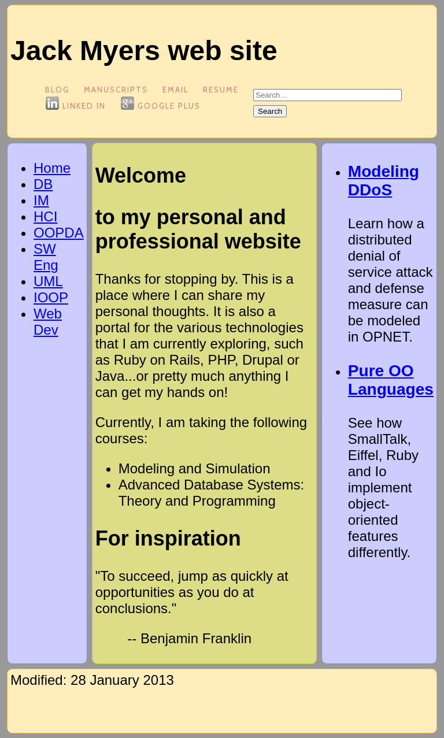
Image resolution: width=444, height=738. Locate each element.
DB (43, 184)
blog (57, 89)
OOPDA (59, 232)
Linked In (75, 105)
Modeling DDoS (383, 180)
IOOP (51, 297)
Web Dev (48, 322)
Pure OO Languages (391, 380)
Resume (221, 89)
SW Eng (46, 257)
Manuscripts (116, 89)
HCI (45, 216)
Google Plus (160, 105)
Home (52, 168)
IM (41, 200)
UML (48, 281)
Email (175, 89)
